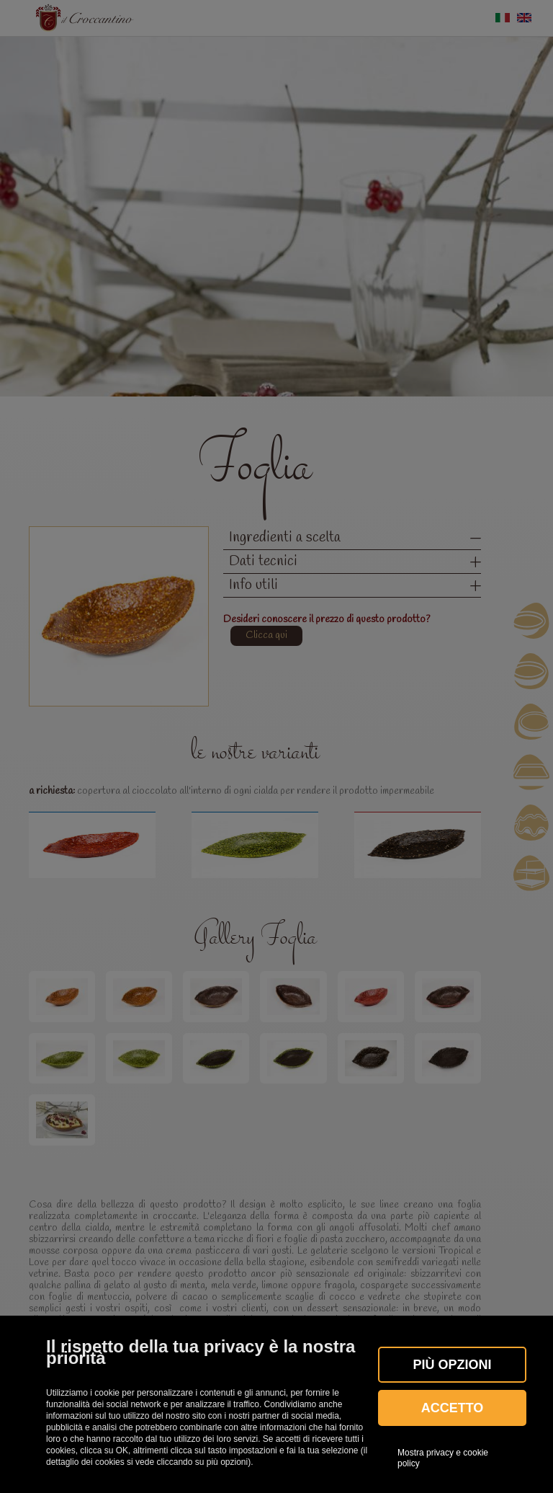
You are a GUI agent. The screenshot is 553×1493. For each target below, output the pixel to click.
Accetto (452, 1408)
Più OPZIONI (452, 1364)
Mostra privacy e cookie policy (442, 1458)
